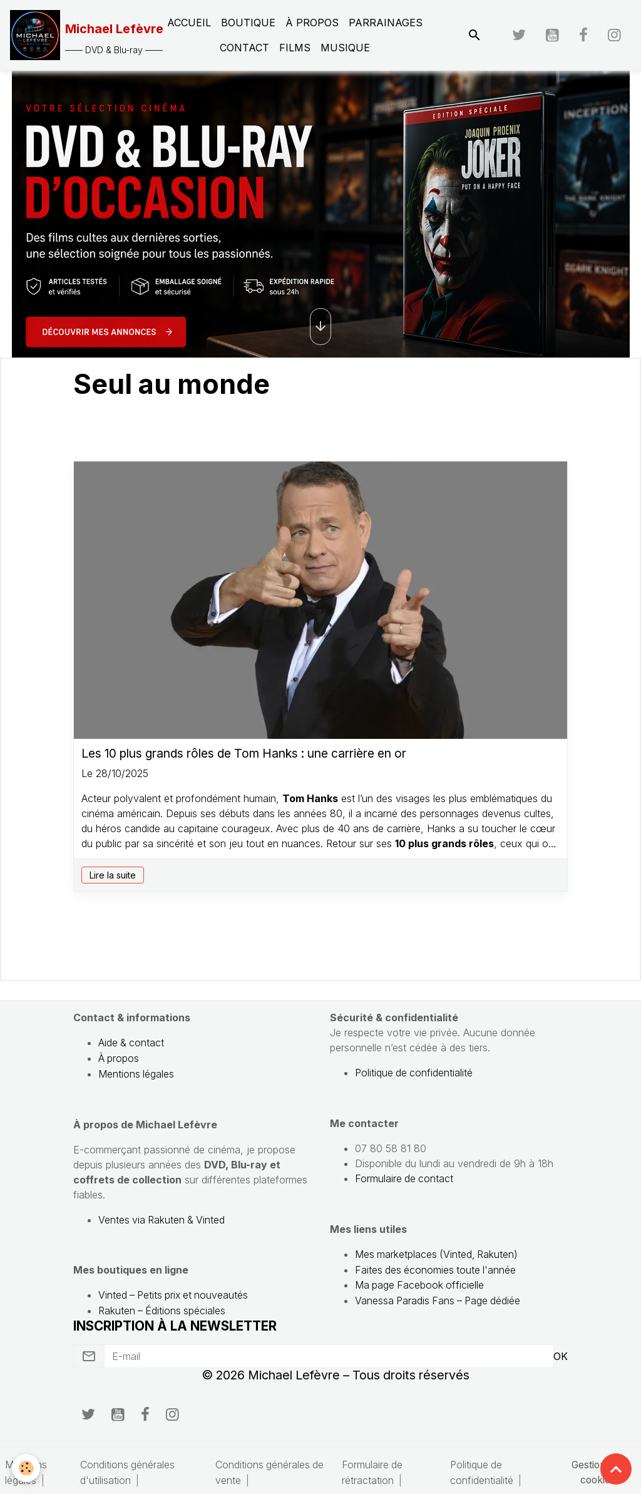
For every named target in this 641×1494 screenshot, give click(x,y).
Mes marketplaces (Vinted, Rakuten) (437, 1253)
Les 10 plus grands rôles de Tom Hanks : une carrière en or (243, 753)
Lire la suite (113, 875)
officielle (465, 1283)
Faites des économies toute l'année (436, 1268)
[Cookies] (27, 1468)
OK (560, 1353)
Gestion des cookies (597, 1469)
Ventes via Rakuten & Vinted (162, 1218)
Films (294, 47)
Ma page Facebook (399, 1283)
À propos (312, 22)
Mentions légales (136, 1072)
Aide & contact (131, 1042)
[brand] (71, 35)
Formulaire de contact (404, 1178)
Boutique (248, 22)
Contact (244, 47)
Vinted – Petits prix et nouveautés (175, 1293)
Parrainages (386, 22)
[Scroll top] (616, 1469)
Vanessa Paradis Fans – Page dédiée (439, 1298)
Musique (345, 47)
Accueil (189, 22)
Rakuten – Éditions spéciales (162, 1308)
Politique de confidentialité (414, 1072)
